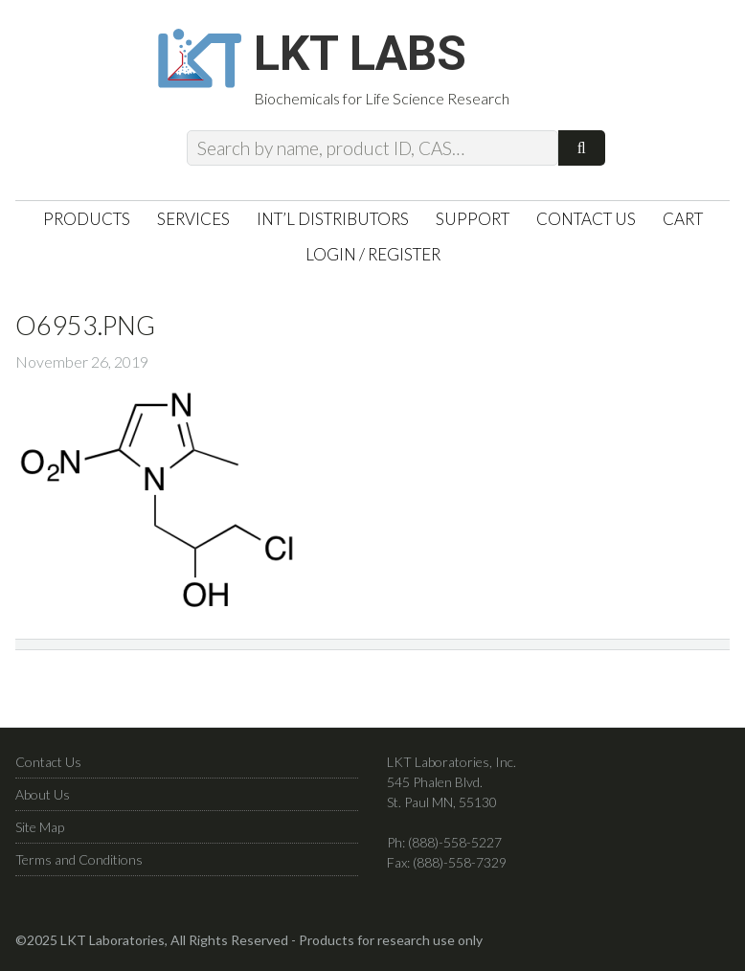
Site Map (39, 827)
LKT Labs (360, 54)
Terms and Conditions (79, 859)
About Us (42, 794)
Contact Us (48, 762)
